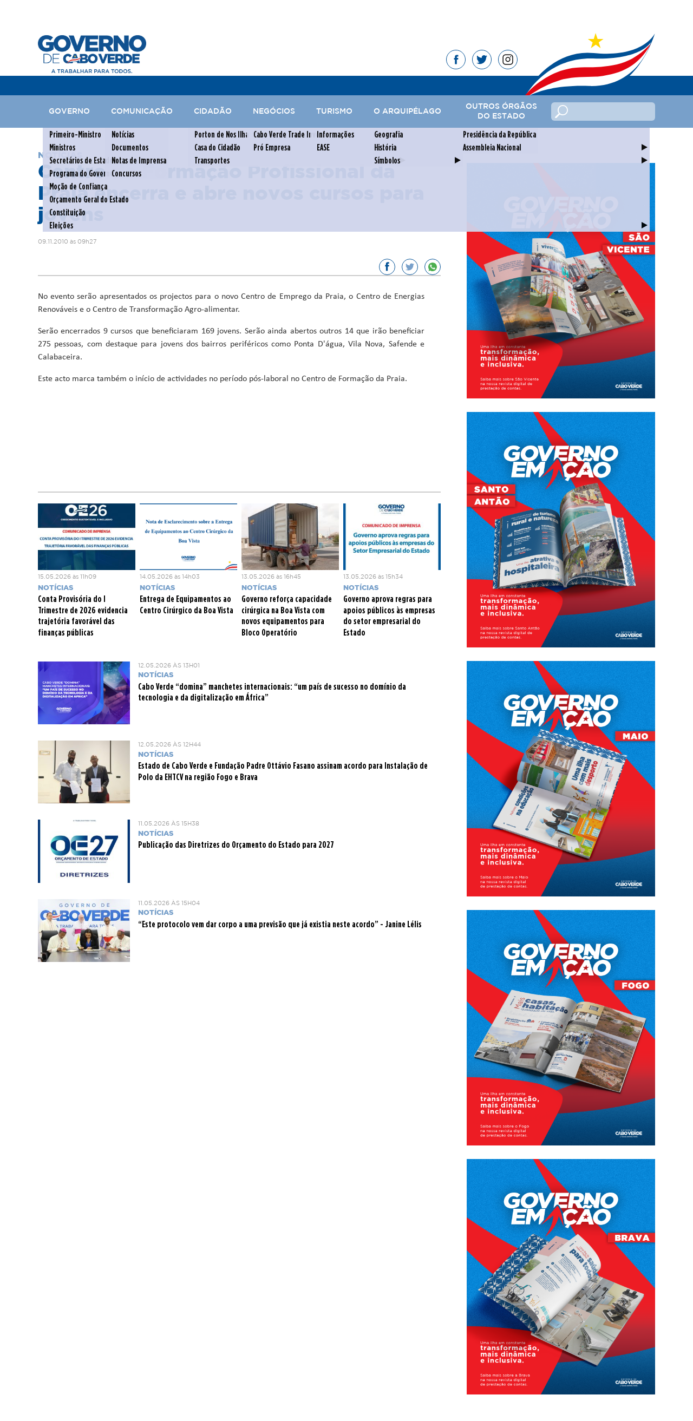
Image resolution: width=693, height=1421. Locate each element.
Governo (69, 111)
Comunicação (142, 111)
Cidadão (213, 111)
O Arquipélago (407, 111)
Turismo (334, 111)
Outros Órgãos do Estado (501, 111)
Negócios (274, 111)
